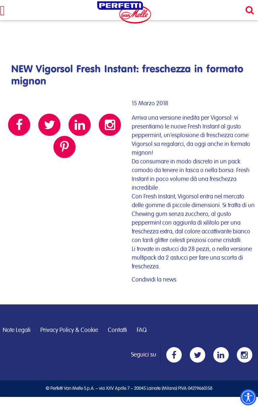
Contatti (117, 330)
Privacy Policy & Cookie (69, 330)
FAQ (141, 330)
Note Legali (17, 330)
